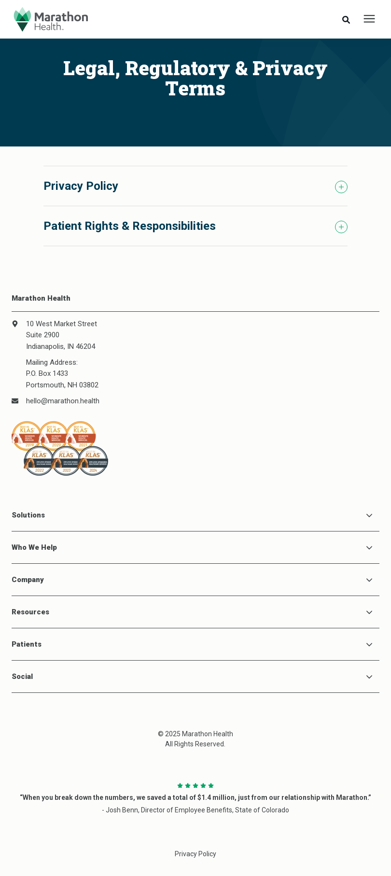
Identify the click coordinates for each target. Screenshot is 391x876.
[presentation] (369, 19)
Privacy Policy (195, 854)
